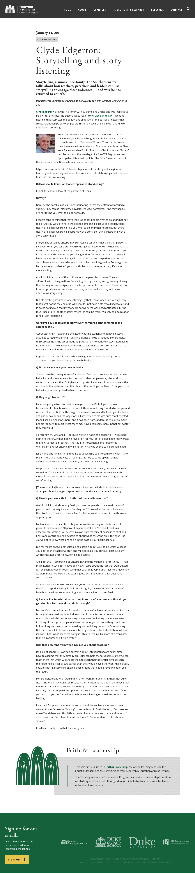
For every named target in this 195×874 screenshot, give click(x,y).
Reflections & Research (128, 9)
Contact (177, 9)
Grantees (100, 9)
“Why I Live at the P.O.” (100, 115)
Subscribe (157, 9)
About (82, 9)
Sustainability (47, 39)
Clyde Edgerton (45, 111)
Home (67, 9)
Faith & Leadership (117, 767)
